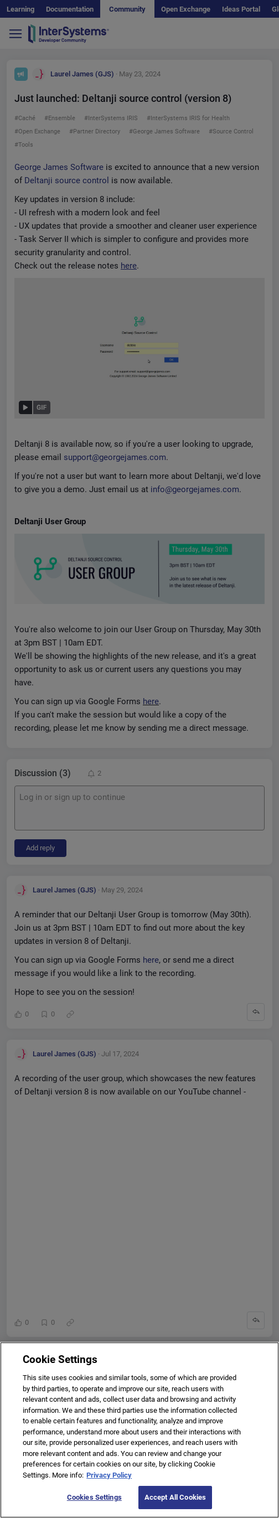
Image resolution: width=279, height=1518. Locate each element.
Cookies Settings (94, 1505)
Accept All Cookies (175, 1505)
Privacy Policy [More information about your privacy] (109, 1483)
